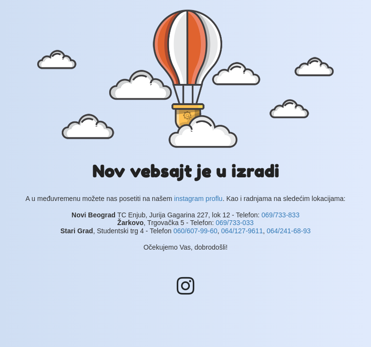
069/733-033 (234, 223)
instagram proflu (198, 198)
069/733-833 (280, 215)
